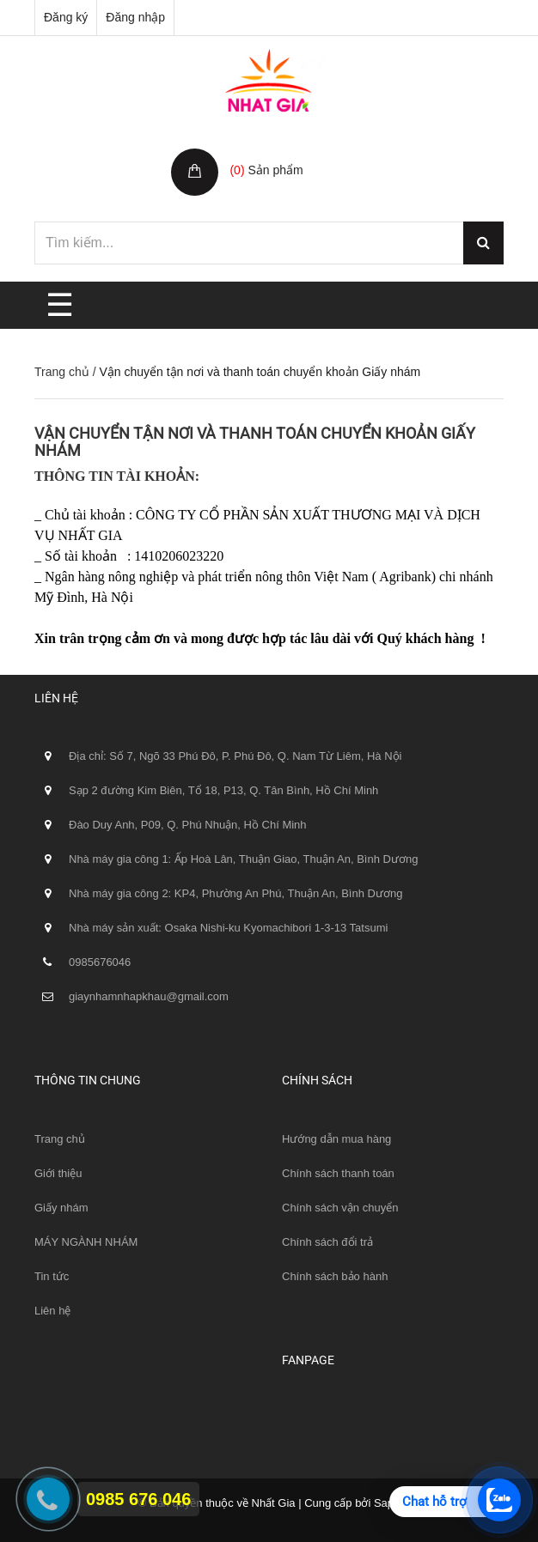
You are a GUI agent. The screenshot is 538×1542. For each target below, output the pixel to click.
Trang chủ (61, 372)
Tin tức (51, 1276)
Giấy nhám (61, 1207)
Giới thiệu (58, 1173)
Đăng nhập (135, 17)
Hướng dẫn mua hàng (336, 1138)
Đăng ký (66, 17)
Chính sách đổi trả (327, 1241)
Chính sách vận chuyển (340, 1207)
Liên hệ (52, 1310)
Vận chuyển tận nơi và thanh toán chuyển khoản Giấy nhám (254, 441)
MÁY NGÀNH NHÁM (86, 1241)
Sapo (387, 1502)
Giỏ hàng (256, 151)
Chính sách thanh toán (338, 1173)
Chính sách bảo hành (335, 1276)
